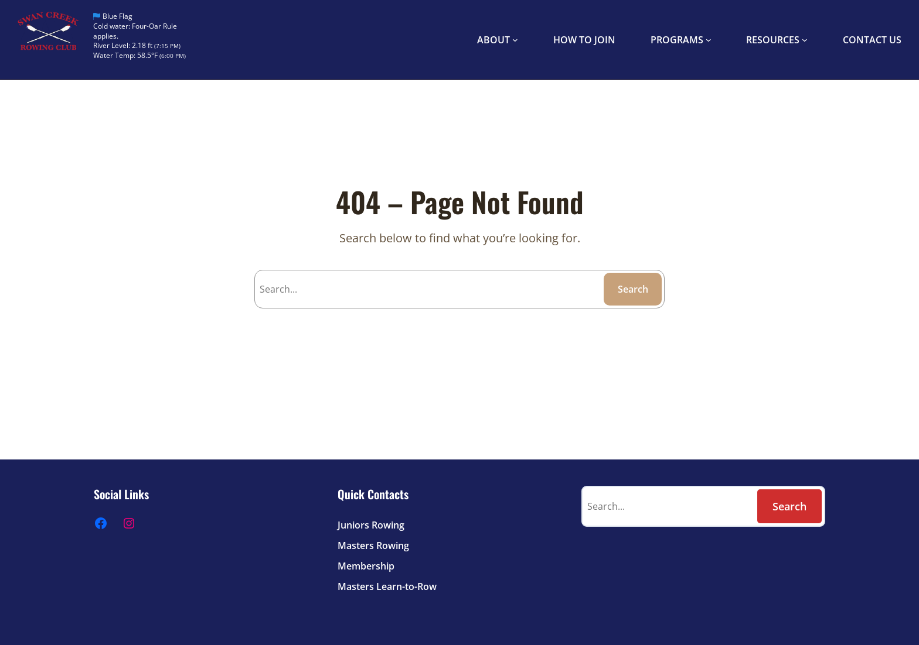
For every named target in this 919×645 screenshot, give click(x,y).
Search (633, 289)
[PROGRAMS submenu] (709, 40)
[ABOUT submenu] (515, 40)
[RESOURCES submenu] (805, 40)
